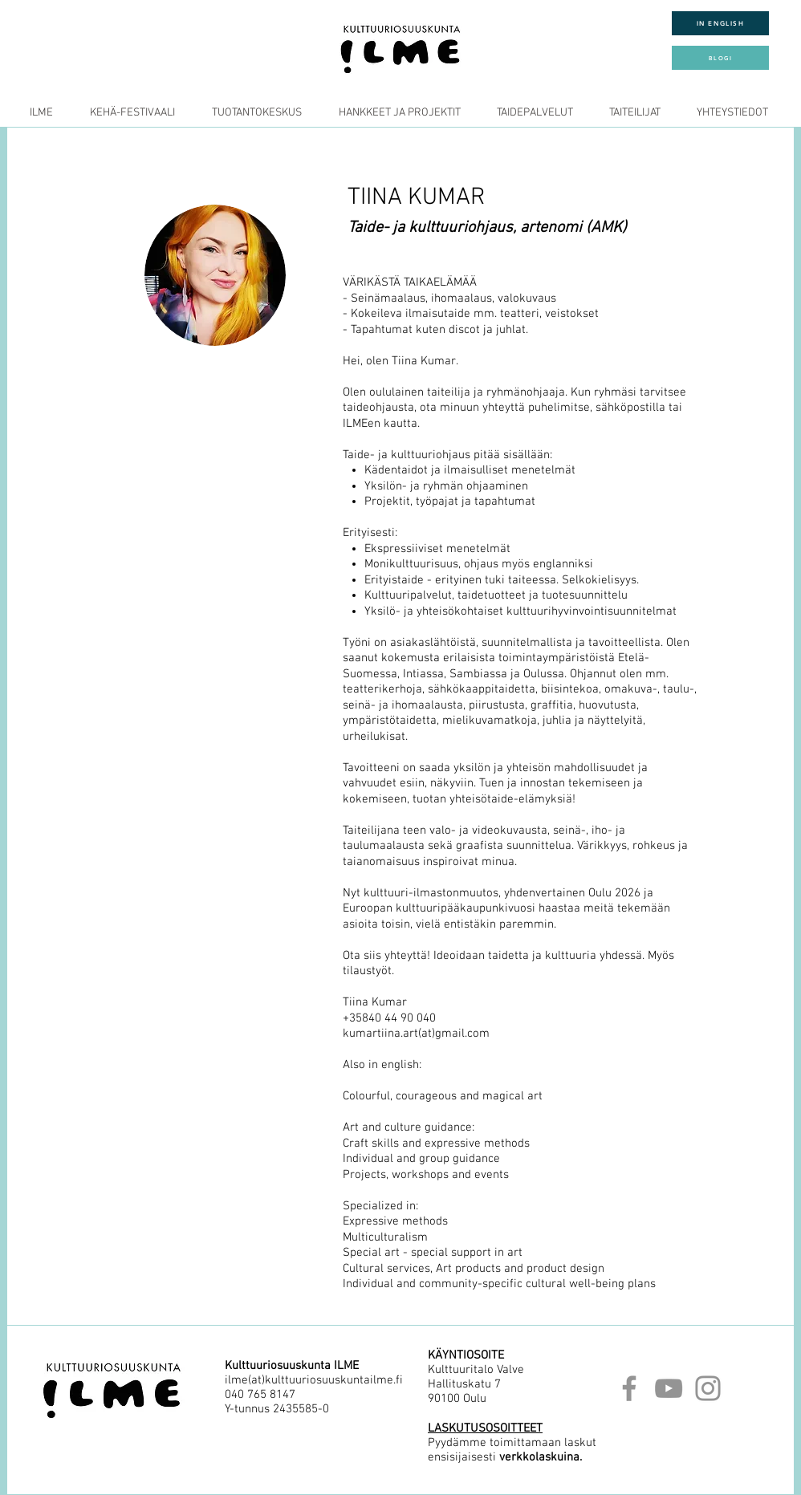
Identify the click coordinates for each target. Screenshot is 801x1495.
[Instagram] (708, 1388)
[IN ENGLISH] (720, 23)
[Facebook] (629, 1388)
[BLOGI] (720, 58)
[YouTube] (668, 1388)
